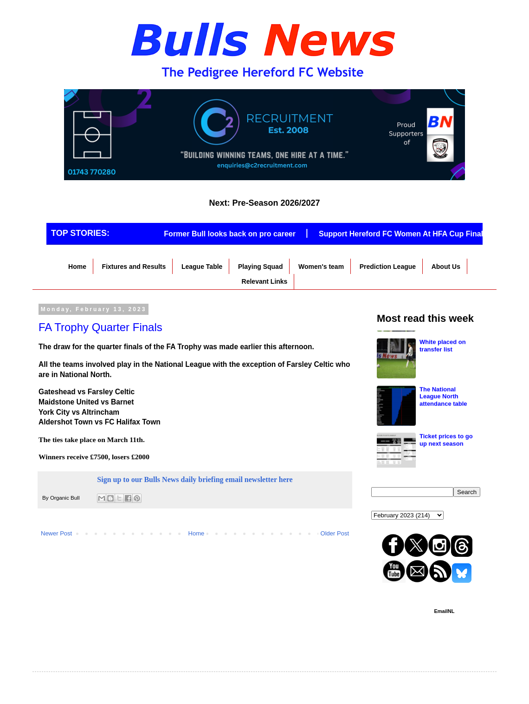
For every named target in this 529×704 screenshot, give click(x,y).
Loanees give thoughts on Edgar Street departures (446, 344)
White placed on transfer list (442, 387)
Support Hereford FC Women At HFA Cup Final (404, 234)
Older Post (335, 533)
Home (77, 266)
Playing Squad (260, 266)
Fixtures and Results (134, 266)
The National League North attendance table (443, 438)
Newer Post (56, 533)
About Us (446, 266)
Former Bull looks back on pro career (233, 234)
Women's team (321, 266)
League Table (201, 266)
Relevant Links (265, 281)
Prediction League (388, 266)
